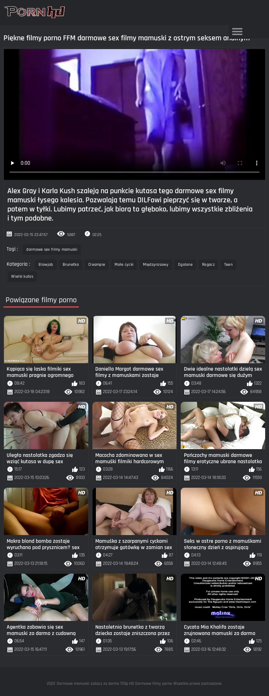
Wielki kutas (22, 276)
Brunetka (71, 264)
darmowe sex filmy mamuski (51, 249)
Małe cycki (124, 264)
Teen (228, 264)
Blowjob (46, 264)
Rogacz (208, 264)
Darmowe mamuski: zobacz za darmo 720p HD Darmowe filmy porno (114, 683)
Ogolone (185, 264)
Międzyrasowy (155, 264)
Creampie (96, 264)
